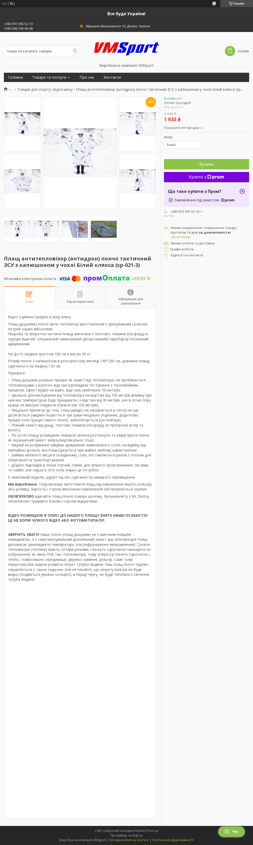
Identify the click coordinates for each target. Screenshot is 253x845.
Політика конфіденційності (172, 840)
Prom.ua (152, 830)
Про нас (87, 77)
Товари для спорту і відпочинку (45, 89)
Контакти (112, 77)
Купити (207, 164)
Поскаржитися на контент (129, 840)
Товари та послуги (49, 77)
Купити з (206, 177)
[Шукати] (74, 51)
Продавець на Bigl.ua (126, 835)
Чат (232, 831)
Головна (15, 77)
